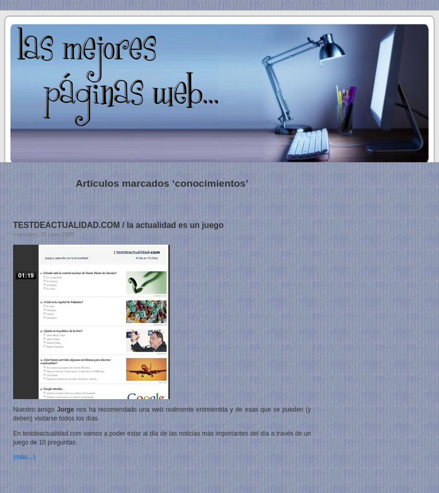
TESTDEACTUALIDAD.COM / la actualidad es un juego (118, 225)
